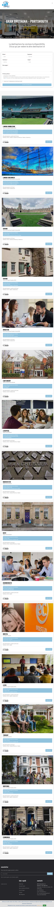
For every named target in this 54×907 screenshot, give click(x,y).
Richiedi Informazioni (27, 84)
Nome (4, 54)
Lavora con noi (4, 884)
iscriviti (50, 873)
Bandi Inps (21, 884)
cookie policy (39, 905)
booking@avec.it (43, 891)
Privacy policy (6, 73)
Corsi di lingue (22, 890)
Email (29, 59)
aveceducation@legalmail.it (44, 893)
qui (5, 78)
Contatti (20, 892)
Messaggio (5, 65)
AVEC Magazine (22, 894)
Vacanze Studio (22, 886)
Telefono (5, 59)
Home (2, 37)
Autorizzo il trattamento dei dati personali (13, 81)
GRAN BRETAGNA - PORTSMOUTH (12, 37)
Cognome (29, 54)
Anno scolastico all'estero (24, 888)
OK (44, 905)
